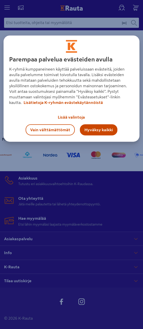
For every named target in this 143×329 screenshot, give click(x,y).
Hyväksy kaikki (98, 130)
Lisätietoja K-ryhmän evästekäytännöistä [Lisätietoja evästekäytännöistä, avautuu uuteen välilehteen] (63, 103)
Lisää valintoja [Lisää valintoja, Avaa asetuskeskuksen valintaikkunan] (71, 117)
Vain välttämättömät (50, 130)
